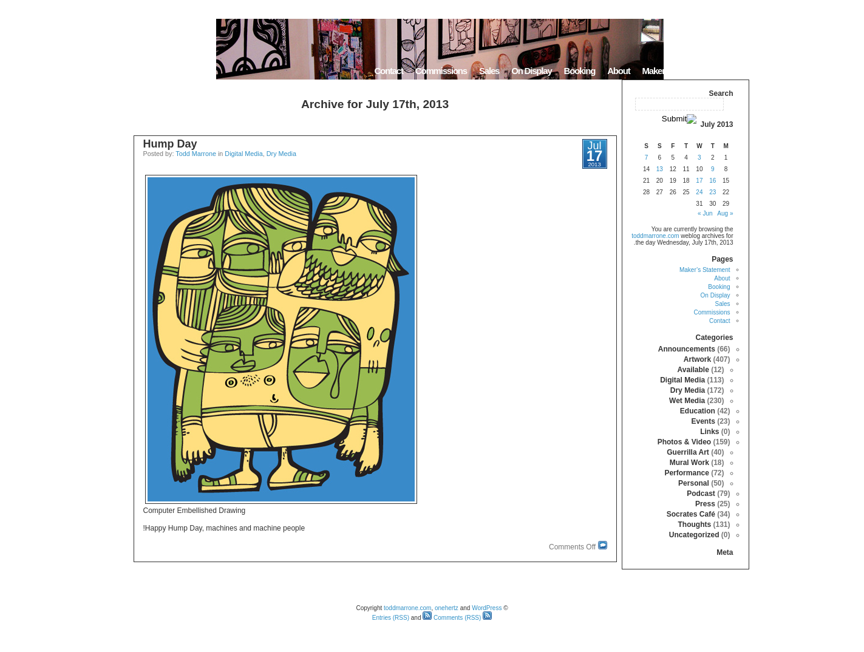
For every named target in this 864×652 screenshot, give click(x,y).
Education (697, 411)
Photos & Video (684, 442)
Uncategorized (694, 535)
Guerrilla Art (688, 452)
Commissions (441, 71)
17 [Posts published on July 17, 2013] (699, 180)
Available (693, 369)
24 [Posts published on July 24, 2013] (699, 192)
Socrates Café (691, 514)
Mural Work (689, 462)
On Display (531, 71)
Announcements (686, 349)
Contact (388, 71)
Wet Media (687, 400)
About (618, 71)
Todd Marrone (195, 153)
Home (734, 71)
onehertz (446, 608)
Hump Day (170, 144)
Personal (693, 483)
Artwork (697, 359)
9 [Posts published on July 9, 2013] (713, 169)
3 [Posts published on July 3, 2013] (699, 157)
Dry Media (281, 153)
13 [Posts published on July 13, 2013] (659, 169)
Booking (580, 71)
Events (703, 421)
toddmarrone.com (655, 236)
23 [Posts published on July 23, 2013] (712, 192)
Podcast (701, 493)
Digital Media (243, 153)
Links (709, 431)
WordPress (487, 608)
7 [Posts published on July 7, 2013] (646, 157)
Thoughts (694, 524)
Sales (489, 71)
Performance (686, 473)
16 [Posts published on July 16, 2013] (712, 180)
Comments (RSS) (452, 617)
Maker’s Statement (676, 71)
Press (705, 504)
